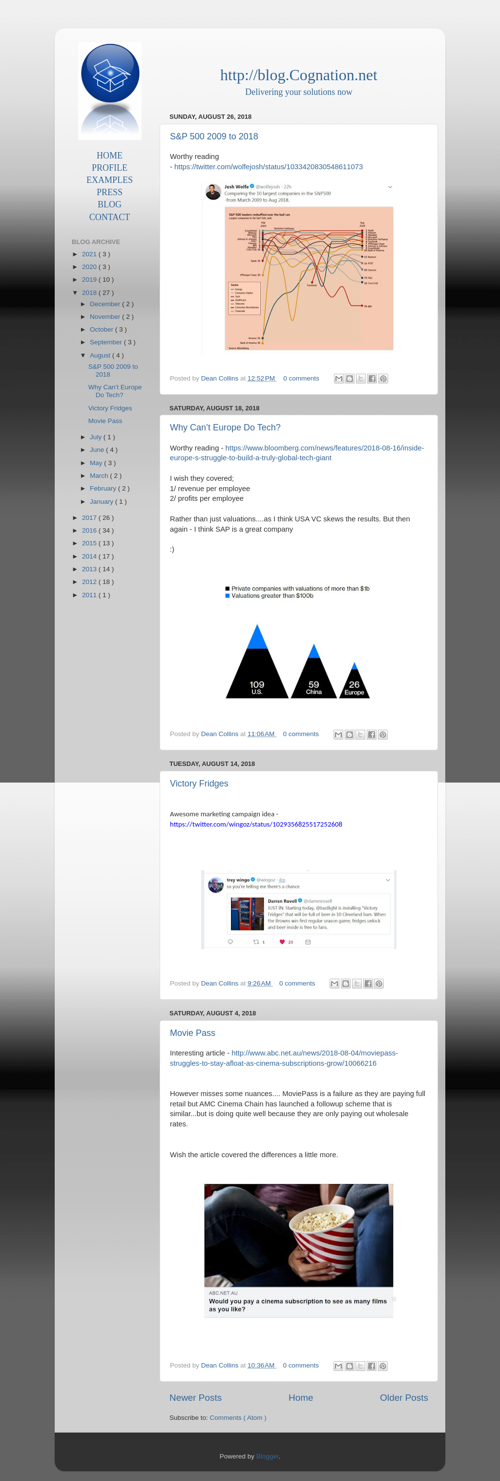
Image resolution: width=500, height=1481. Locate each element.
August (101, 355)
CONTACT (109, 217)
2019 (90, 279)
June (98, 449)
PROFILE (109, 168)
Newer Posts (195, 1397)
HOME (110, 155)
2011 (90, 595)
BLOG (110, 204)
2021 (90, 254)
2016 (90, 530)
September (107, 342)
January (102, 501)
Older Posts (404, 1397)
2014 (90, 556)
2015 (90, 543)
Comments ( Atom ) (238, 1417)
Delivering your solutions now (298, 92)
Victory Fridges (199, 783)
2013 (90, 569)
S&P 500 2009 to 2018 (214, 136)
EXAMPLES (109, 180)
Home (301, 1397)
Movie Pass (192, 1033)
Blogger (267, 1456)
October (102, 329)
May (97, 463)
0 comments (302, 378)
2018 (90, 292)
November (106, 316)
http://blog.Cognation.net (298, 75)
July (97, 437)
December (106, 304)
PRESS (110, 192)
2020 (90, 266)
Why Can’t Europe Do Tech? (225, 427)
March (100, 475)
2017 (90, 517)
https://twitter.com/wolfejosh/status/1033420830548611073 (268, 167)
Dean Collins (220, 378)
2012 (90, 581)
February (104, 488)
